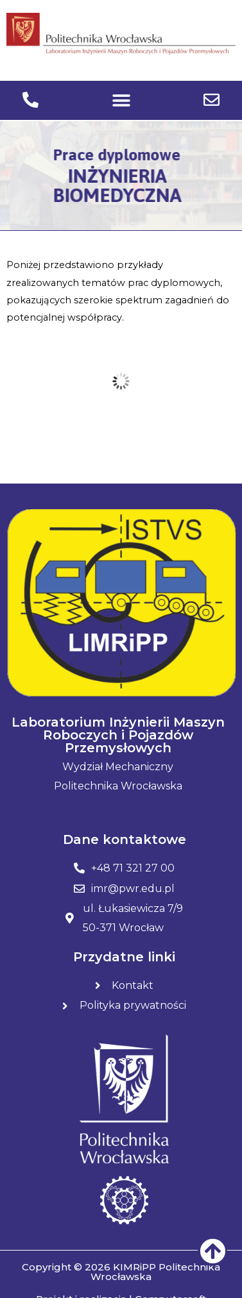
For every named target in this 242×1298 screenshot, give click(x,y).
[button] (121, 100)
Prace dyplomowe (109, 155)
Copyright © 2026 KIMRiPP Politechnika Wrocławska (121, 1272)
